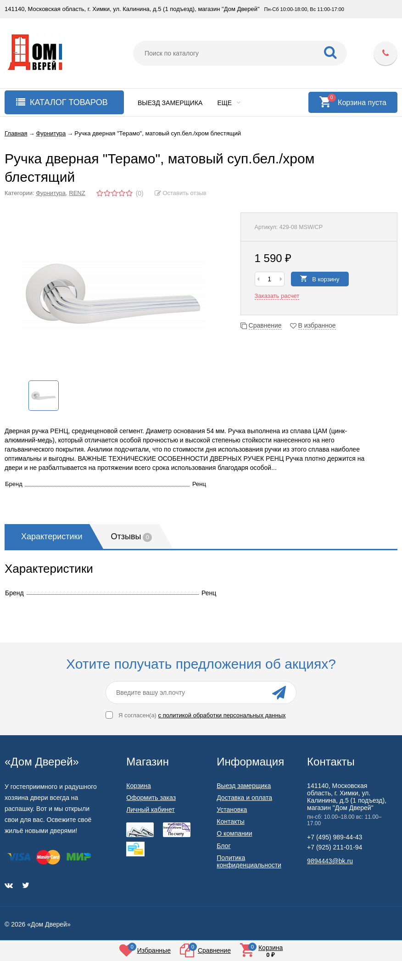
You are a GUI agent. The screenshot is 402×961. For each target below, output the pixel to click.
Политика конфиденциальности (249, 861)
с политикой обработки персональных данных (222, 715)
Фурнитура (51, 193)
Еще (228, 102)
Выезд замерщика (170, 102)
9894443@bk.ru (330, 861)
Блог (223, 845)
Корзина (138, 785)
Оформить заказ (151, 797)
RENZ (77, 193)
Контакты (230, 821)
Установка (232, 809)
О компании (234, 833)
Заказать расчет (277, 295)
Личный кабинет (150, 809)
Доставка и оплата (244, 797)
